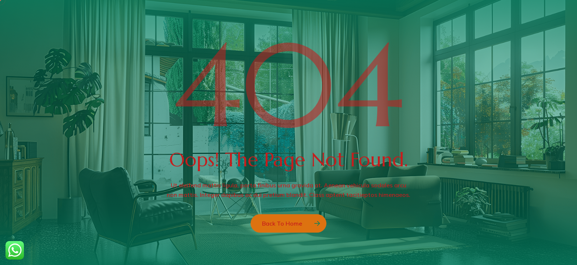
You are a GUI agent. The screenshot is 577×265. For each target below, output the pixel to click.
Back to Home (282, 223)
